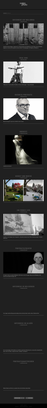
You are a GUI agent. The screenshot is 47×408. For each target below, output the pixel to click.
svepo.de (23, 4)
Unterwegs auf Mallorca (23, 20)
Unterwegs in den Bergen (23, 286)
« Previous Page (17, 398)
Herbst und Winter (23, 176)
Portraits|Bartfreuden (23, 361)
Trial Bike (23, 58)
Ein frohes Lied (23, 210)
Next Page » (30, 398)
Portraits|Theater (23, 248)
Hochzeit (23, 131)
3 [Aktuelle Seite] (25, 398)
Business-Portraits (23, 94)
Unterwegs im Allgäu (23, 323)
